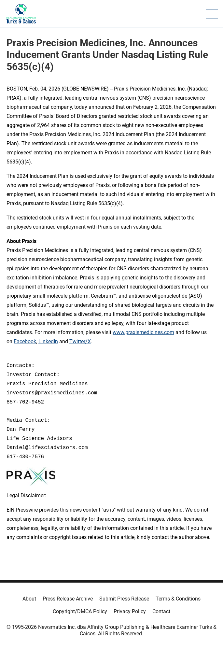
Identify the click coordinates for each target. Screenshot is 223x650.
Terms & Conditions (178, 599)
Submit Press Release (124, 599)
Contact (161, 611)
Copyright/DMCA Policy (80, 611)
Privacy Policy (130, 611)
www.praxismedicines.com (143, 332)
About (29, 599)
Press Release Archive (68, 599)
